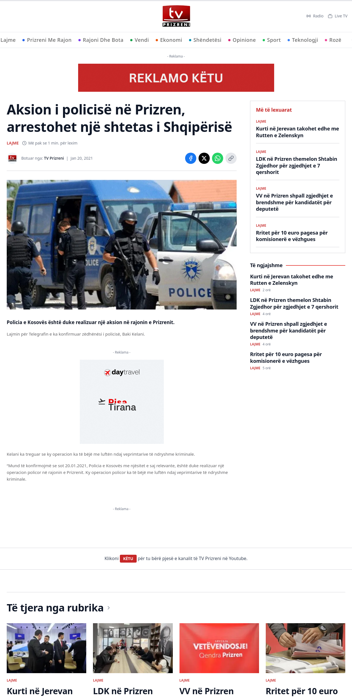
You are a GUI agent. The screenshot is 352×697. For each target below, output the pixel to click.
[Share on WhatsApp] (217, 158)
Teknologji (303, 39)
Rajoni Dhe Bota (100, 39)
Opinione (242, 39)
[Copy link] (231, 158)
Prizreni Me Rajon (46, 39)
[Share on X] (204, 158)
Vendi (139, 39)
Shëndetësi (205, 39)
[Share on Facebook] (190, 158)
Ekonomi (169, 39)
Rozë (333, 39)
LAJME (13, 143)
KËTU (128, 558)
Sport (272, 39)
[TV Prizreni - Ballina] (176, 16)
